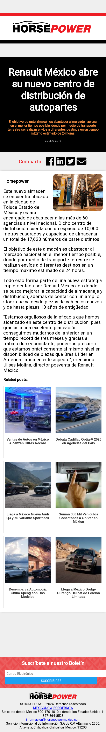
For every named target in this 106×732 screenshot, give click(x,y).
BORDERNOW (63, 708)
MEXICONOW (42, 708)
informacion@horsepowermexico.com (53, 720)
